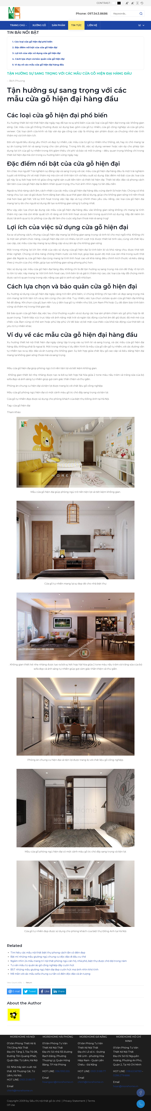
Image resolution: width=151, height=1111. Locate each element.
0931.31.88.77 (27, 1079)
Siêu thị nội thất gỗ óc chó (45, 1101)
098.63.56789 (134, 1071)
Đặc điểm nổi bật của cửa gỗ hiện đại (36, 47)
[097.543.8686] (141, 1104)
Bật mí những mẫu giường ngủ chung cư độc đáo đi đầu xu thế (48, 956)
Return (29, 982)
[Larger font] (127, 3)
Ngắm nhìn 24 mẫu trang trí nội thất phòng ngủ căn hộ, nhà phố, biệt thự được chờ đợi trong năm (68, 961)
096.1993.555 (62, 1071)
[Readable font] (137, 3)
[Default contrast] (113, 3)
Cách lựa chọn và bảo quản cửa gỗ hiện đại (39, 58)
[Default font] (142, 3)
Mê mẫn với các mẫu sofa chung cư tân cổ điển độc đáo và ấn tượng (50, 973)
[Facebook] (141, 1093)
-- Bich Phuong (16, 80)
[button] (138, 13)
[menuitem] (18, 25)
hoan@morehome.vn (125, 1086)
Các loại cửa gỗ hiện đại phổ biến (33, 41)
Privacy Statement (74, 1101)
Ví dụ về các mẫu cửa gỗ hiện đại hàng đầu (39, 64)
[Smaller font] (132, 3)
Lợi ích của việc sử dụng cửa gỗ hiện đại (37, 53)
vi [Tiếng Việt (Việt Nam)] (139, 25)
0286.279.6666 (121, 1075)
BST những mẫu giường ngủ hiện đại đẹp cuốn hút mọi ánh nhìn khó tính (54, 969)
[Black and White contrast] (119, 3)
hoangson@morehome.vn (57, 1082)
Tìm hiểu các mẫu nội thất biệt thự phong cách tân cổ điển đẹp (47, 952)
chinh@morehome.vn (20, 1090)
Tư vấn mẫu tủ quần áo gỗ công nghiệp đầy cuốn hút (42, 965)
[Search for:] (127, 14)
